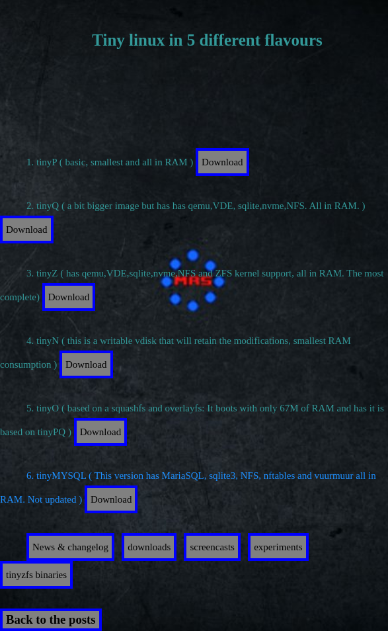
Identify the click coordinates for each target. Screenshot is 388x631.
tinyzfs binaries (36, 574)
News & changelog (70, 547)
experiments (278, 547)
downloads (149, 547)
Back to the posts (51, 619)
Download (222, 162)
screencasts (212, 547)
